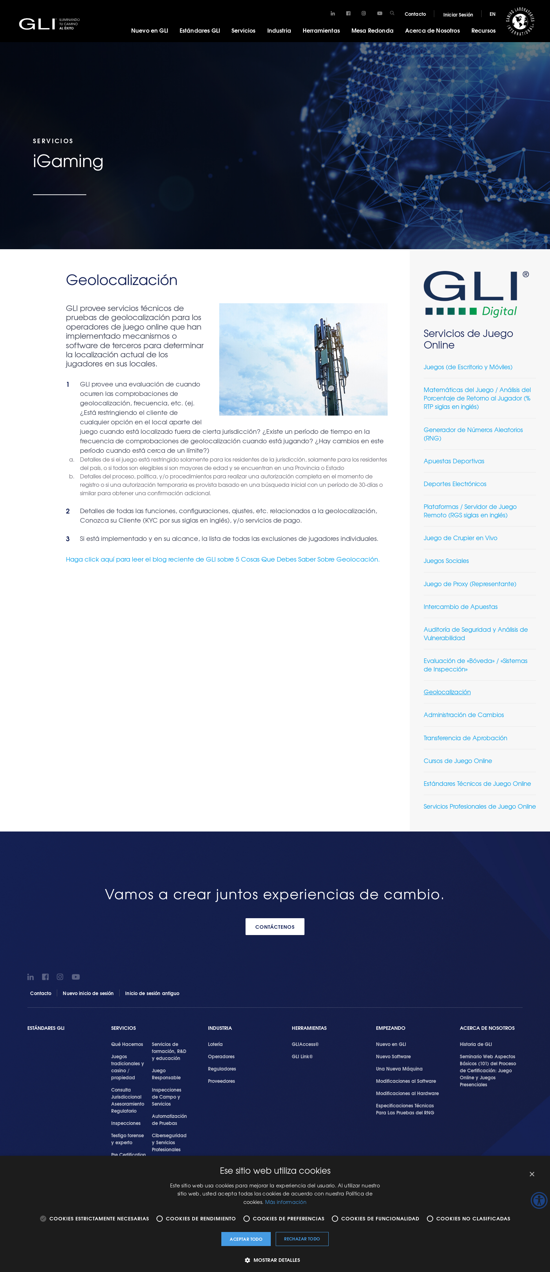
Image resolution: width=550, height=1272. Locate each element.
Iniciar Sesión (458, 14)
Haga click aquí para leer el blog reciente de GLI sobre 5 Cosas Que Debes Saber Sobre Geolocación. (223, 559)
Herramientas (321, 30)
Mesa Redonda (372, 30)
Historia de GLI (476, 1043)
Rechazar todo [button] (302, 1238)
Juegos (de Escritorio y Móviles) (468, 366)
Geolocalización (447, 691)
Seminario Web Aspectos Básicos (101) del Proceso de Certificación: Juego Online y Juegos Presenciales (488, 1070)
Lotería (215, 1043)
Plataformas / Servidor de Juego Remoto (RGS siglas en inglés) (470, 510)
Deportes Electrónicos (455, 483)
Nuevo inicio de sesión (88, 992)
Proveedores (221, 1080)
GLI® (52, 24)
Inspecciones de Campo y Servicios (166, 1096)
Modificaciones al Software (406, 1080)
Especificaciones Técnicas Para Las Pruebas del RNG (405, 1109)
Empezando (390, 1028)
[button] (275, 1260)
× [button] (531, 1174)
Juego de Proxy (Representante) (470, 583)
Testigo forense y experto (127, 1139)
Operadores (221, 1056)
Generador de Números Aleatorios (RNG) (473, 433)
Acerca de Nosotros (432, 30)
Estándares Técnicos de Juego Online (477, 783)
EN (493, 13)
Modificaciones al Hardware (407, 1093)
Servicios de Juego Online (468, 339)
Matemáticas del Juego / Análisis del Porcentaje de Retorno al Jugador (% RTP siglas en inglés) (477, 398)
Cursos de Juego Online (458, 760)
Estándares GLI (200, 30)
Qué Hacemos (127, 1043)
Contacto (415, 13)
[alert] (275, 1214)
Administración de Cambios (464, 714)
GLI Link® (302, 1056)
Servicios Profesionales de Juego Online (480, 806)
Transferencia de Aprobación (465, 737)
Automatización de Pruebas (169, 1119)
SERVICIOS (123, 1028)
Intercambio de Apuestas (461, 606)
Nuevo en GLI (149, 30)
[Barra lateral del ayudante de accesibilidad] (539, 1200)
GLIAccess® (305, 1043)
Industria (279, 30)
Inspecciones (126, 1122)
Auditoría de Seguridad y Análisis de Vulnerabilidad (476, 633)
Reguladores (222, 1068)
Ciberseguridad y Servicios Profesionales (169, 1142)
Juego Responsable (166, 1074)
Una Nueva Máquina (399, 1068)
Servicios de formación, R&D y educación (169, 1050)
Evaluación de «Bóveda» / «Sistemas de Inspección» (476, 664)
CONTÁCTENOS (274, 926)
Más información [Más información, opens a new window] (286, 1201)
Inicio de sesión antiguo (152, 992)
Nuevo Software (393, 1056)
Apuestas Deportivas (454, 460)
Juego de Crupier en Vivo (460, 537)
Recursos (483, 30)
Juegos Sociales (446, 560)
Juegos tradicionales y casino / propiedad (127, 1067)
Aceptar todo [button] (246, 1238)
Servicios (243, 30)
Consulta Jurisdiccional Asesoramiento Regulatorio (127, 1100)
